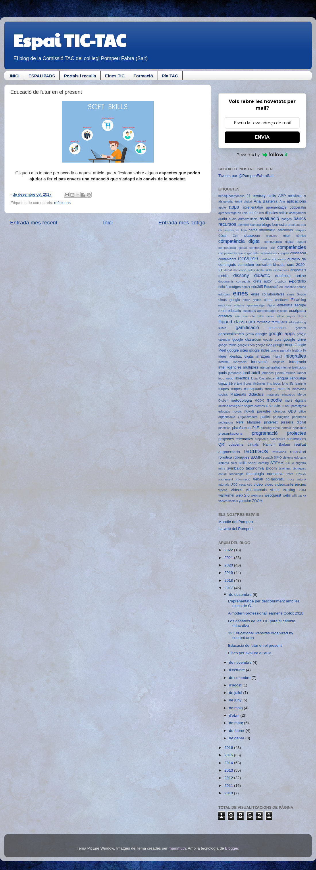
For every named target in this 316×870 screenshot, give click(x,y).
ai (305, 196)
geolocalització (231, 334)
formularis (279, 322)
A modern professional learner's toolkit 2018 (265, 613)
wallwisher (226, 495)
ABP (282, 196)
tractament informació (234, 479)
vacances (245, 484)
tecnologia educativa (265, 474)
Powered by (262, 154)
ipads (222, 373)
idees (222, 356)
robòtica (225, 457)
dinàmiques (281, 270)
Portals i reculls (80, 75)
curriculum (246, 265)
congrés (283, 253)
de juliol (236, 692)
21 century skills (261, 196)
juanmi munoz (285, 373)
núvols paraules (257, 411)
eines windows (276, 300)
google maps (283, 345)
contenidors (227, 259)
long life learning (294, 383)
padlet (265, 417)
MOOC (259, 400)
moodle (274, 399)
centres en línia (235, 230)
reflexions (62, 203)
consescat (298, 253)
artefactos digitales (263, 213)
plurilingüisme (270, 428)
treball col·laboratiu (268, 479)
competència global (232, 247)
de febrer (237, 730)
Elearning (298, 300)
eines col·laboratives (267, 294)
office (302, 411)
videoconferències (290, 484)
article (283, 213)
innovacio (239, 362)
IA (304, 350)
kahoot (301, 373)
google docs (272, 339)
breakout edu (297, 224)
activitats (294, 196)
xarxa (302, 495)
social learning (258, 463)
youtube (245, 501)
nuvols (237, 411)
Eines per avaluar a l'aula (249, 653)
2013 (229, 770)
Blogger (231, 848)
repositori (298, 452)
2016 (229, 747)
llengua (281, 378)
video (258, 484)
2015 (229, 755)
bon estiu (279, 225)
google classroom (246, 339)
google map (264, 345)
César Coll (228, 235)
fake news (265, 316)
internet (286, 367)
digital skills (264, 270)
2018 (229, 580)
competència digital (239, 241)
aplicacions (296, 201)
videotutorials (256, 490)
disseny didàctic (251, 275)
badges (287, 219)
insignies (278, 362)
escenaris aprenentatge (258, 310)
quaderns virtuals (244, 444)
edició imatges (229, 287)
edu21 (246, 287)
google (261, 334)
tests (289, 474)
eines (240, 293)
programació (265, 433)
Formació (143, 75)
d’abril (234, 715)
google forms (227, 345)
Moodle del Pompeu (235, 522)
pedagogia (225, 422)
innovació (259, 362)
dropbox (280, 281)
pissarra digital (293, 422)
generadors (277, 328)
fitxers (302, 316)
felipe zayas (285, 316)
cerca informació (262, 230)
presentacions (230, 433)
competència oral (262, 247)
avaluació (269, 218)
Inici (108, 223)
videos (222, 490)
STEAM (277, 463)
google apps (282, 333)
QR (221, 444)
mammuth (177, 848)
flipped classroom (236, 321)
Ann (282, 201)
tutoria (301, 479)
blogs (266, 224)
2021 (229, 558)
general (301, 328)
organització (226, 417)
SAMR (256, 457)
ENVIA (262, 137)
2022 (229, 550)
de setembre (240, 678)
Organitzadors (247, 417)
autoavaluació (248, 219)
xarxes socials (228, 501)
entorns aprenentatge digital (254, 305)
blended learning (249, 224)
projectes (296, 433)
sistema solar (227, 463)
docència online (290, 276)
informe (223, 362)
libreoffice (242, 378)
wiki (294, 495)
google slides (259, 350)
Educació (271, 287)
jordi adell (251, 373)
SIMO (278, 457)
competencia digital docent (285, 241)
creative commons (273, 259)
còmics (301, 235)
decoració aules (244, 270)
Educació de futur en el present (255, 645)
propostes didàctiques (270, 439)
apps (234, 206)
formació (263, 322)
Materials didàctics (247, 394)
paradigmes (281, 417)
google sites (237, 350)
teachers (285, 468)
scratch (268, 457)
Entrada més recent (33, 223)
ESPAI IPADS (41, 75)
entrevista (284, 305)
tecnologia (236, 474)
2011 (229, 785)
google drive (295, 339)
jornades (267, 373)
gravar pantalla (281, 350)
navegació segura (241, 406)
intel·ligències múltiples (238, 367)
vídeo (269, 484)
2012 (229, 778)
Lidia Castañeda (262, 378)
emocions (225, 305)
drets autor (262, 281)
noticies (278, 406)
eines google (229, 300)
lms (269, 383)
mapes (223, 389)
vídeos (236, 490)
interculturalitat (269, 367)
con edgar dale (248, 253)
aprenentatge (252, 207)
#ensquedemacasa (231, 196)
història (297, 350)
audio (222, 219)
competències (291, 247)
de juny (235, 700)
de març (236, 723)
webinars (257, 495)
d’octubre (237, 670)
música (223, 406)
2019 (229, 573)
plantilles (224, 428)
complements (227, 253)
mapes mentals (277, 389)
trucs (291, 479)
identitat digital (242, 356)
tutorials (223, 484)
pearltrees (299, 417)
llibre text (235, 383)
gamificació (247, 327)
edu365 (257, 287)
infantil (277, 356)
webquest (273, 495)
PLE (255, 428)
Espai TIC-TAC (69, 40)
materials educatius (281, 394)
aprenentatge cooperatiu (286, 207)
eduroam (224, 294)
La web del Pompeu (235, 528)
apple (222, 207)
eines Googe (296, 294)
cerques (300, 230)
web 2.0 (242, 495)
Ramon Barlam (276, 444)
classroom (252, 236)
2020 (229, 565)
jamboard (234, 373)
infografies (295, 355)
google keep (246, 345)
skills (242, 463)
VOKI (302, 490)
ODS (292, 411)
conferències (268, 253)
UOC (234, 484)
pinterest (271, 422)
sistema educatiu (294, 457)
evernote (249, 316)
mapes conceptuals (247, 389)
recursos (256, 451)
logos (277, 383)
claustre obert (278, 235)
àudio (232, 219)
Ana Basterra (265, 201)
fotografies (295, 322)
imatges (263, 356)
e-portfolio (297, 281)
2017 (229, 588)
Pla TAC (170, 75)
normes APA (263, 406)
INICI (15, 75)
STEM (290, 463)
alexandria (225, 201)
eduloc (301, 287)
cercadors (285, 230)
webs (287, 495)
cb (219, 230)
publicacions (296, 439)
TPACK (301, 474)
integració (297, 362)
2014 (229, 763)
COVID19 (248, 258)
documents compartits (234, 281)
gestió (250, 334)
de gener (237, 738)
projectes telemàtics (235, 439)
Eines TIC (114, 75)
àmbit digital (243, 201)
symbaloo (235, 468)
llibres (247, 383)
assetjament (297, 213)
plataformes (241, 428)
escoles (282, 310)
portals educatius (294, 428)
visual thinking (282, 490)
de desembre (241, 594)
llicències (259, 383)
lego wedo (225, 378)
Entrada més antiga (181, 223)
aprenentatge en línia (233, 213)
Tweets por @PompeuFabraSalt (245, 175)
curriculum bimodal (270, 265)
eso (237, 316)
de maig (236, 708)
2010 (229, 793)
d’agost (235, 685)
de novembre (241, 662)
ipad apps (299, 367)
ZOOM (257, 501)
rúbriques (241, 457)
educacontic (287, 287)
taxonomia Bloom (261, 468)
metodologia (241, 400)
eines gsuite (252, 300)
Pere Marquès (248, 422)
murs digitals (295, 400)
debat (228, 270)
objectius (279, 411)
